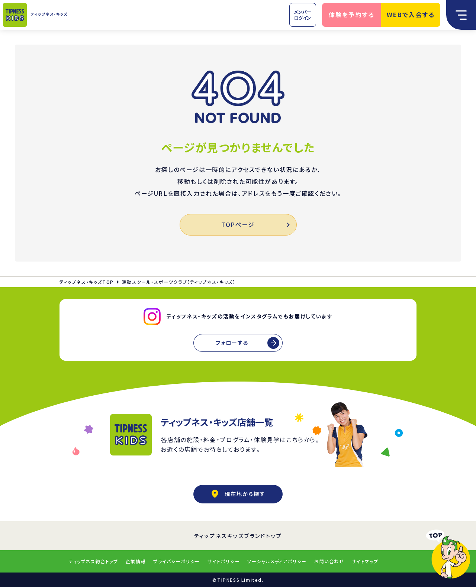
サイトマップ (365, 561)
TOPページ (255, 224)
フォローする (232, 342)
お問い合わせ (329, 561)
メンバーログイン (302, 15)
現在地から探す (238, 494)
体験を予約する (352, 14)
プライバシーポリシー (176, 561)
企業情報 (136, 561)
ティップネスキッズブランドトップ (238, 535)
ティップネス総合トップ (93, 561)
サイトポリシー (224, 561)
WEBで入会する (411, 14)
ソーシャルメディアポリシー (277, 561)
